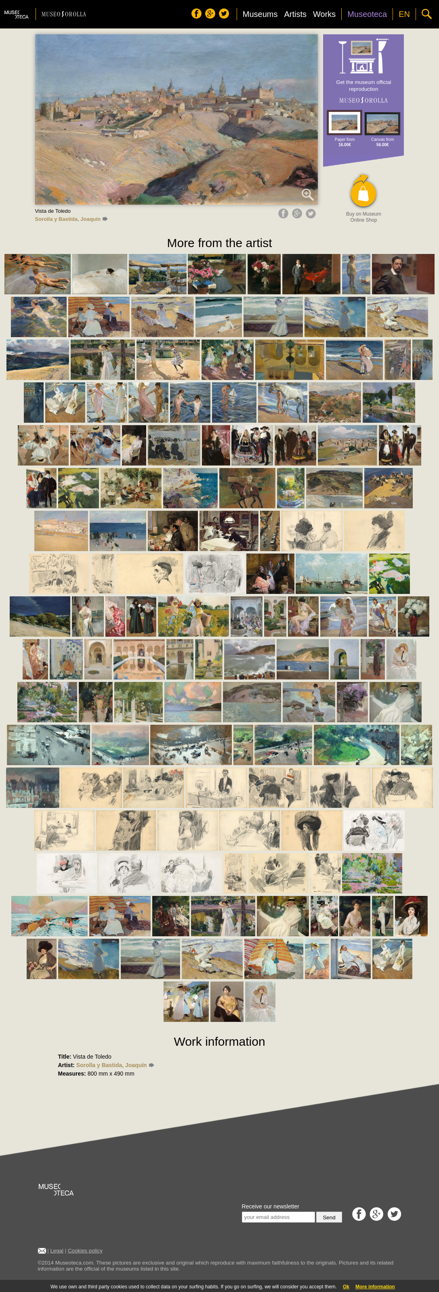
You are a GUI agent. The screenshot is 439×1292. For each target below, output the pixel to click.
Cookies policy (85, 1251)
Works (324, 14)
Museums (260, 14)
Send (329, 1217)
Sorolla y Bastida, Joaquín (71, 219)
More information (375, 1287)
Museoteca (367, 14)
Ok (346, 1287)
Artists (295, 14)
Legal (56, 1251)
